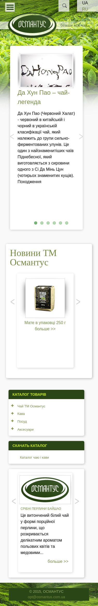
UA (85, 3)
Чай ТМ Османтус (31, 406)
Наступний (80, 136)
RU (85, 9)
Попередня (12, 136)
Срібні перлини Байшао (41, 509)
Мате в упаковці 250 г (45, 322)
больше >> (45, 329)
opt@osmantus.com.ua (46, 597)
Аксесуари (25, 429)
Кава (21, 414)
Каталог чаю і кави (34, 457)
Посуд (22, 421)
